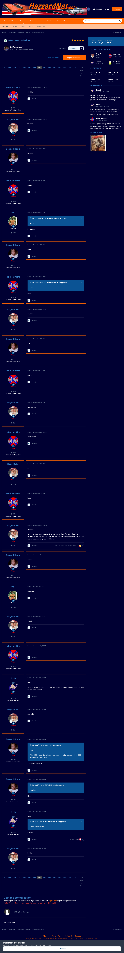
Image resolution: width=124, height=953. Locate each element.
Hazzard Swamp (28, 49)
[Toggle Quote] (31, 218)
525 (39, 67)
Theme (46, 936)
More (74, 21)
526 (44, 67)
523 (29, 67)
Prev (9, 67)
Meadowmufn (18, 47)
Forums (23, 22)
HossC (13, 678)
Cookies (78, 936)
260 (13, 233)
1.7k (13, 169)
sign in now (53, 901)
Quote (34, 99)
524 (34, 67)
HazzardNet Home (10, 21)
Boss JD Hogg (13, 149)
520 (15, 67)
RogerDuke (12, 119)
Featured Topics (63, 21)
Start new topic (53, 58)
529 (59, 67)
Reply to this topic (74, 58)
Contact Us (68, 936)
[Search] (94, 21)
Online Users (41, 26)
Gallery (14, 26)
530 (64, 67)
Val (12, 212)
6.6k (13, 108)
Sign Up (117, 9)
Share (62, 48)
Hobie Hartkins (13, 87)
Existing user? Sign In (101, 9)
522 (24, 67)
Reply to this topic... (22, 912)
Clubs (32, 21)
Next (70, 67)
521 (20, 67)
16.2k (13, 140)
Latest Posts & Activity (45, 21)
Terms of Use (33, 945)
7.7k (13, 698)
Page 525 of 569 (81, 73)
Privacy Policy (57, 936)
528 (54, 67)
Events (23, 26)
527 (49, 67)
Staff (31, 26)
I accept (62, 949)
